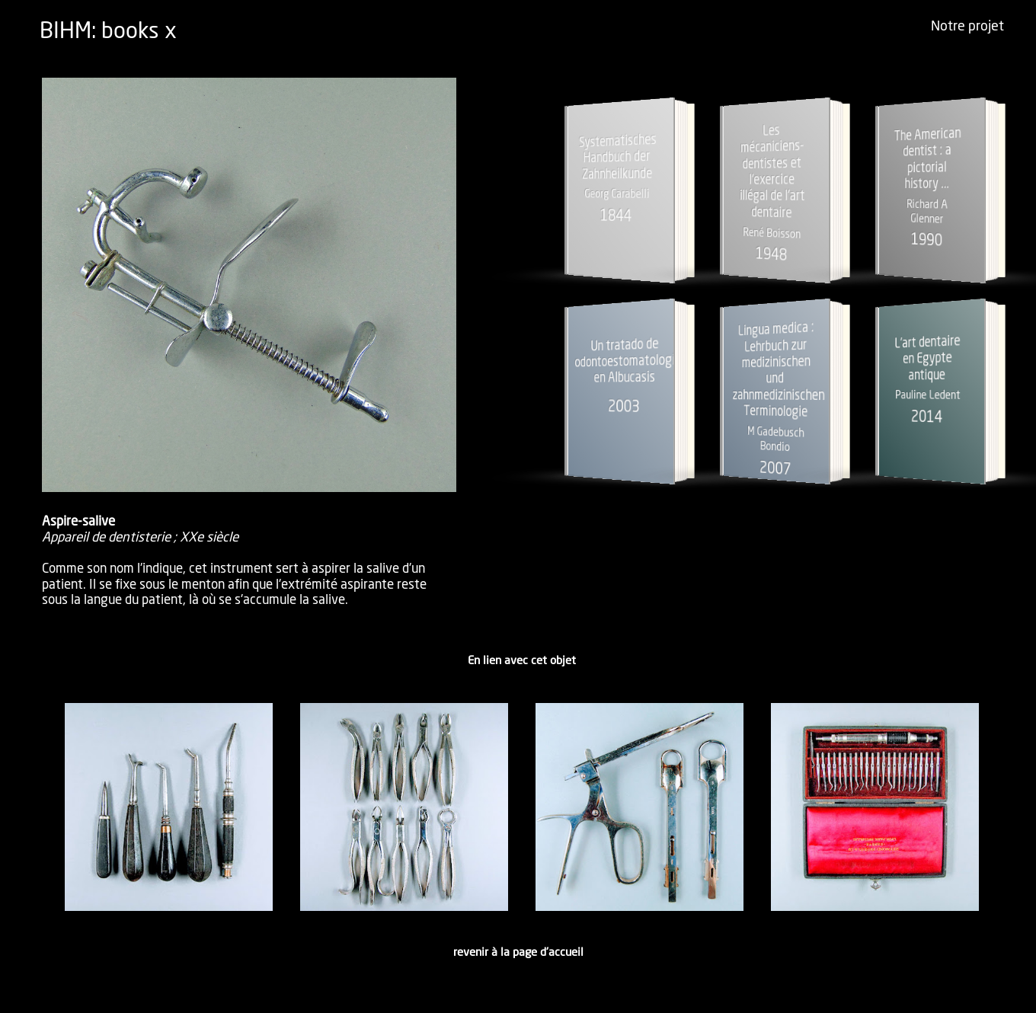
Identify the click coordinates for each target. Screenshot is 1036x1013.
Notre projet (967, 27)
